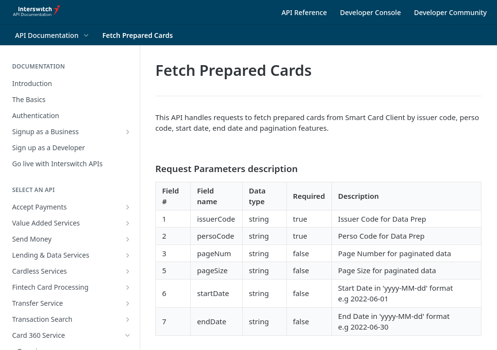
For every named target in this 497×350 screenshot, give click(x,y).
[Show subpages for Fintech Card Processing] (128, 287)
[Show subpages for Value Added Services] (128, 223)
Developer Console (370, 12)
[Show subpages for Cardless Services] (128, 271)
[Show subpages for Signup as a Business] (128, 132)
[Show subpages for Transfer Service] (128, 303)
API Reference (304, 12)
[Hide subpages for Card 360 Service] (128, 335)
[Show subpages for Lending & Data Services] (128, 255)
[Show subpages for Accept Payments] (128, 207)
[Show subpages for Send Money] (128, 239)
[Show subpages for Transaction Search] (128, 319)
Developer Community (450, 12)
